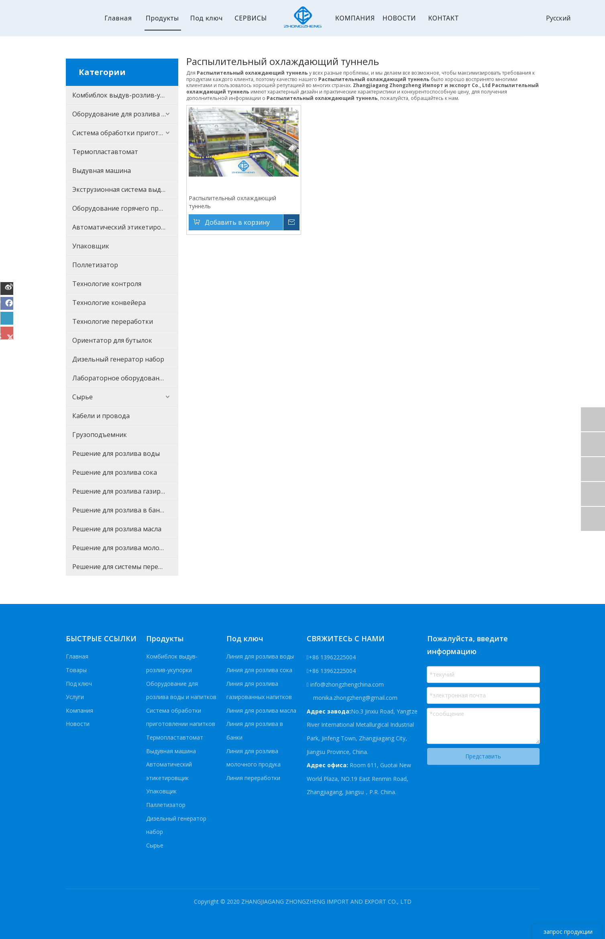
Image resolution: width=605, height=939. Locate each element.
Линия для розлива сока (259, 670)
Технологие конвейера (109, 302)
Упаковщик (90, 246)
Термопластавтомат (105, 151)
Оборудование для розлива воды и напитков (125, 114)
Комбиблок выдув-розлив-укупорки (125, 95)
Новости (78, 724)
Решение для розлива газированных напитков (125, 491)
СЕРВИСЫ (250, 18)
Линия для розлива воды (260, 656)
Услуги (75, 697)
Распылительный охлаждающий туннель (232, 202)
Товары (76, 670)
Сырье (82, 396)
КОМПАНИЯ (355, 18)
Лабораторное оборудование (119, 378)
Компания (79, 710)
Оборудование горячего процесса (125, 208)
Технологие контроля (106, 283)
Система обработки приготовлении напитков (125, 132)
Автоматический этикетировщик (125, 227)
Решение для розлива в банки (119, 510)
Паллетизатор (165, 805)
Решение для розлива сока (114, 472)
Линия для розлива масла (261, 710)
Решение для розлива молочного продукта (125, 547)
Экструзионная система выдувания (125, 189)
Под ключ (206, 18)
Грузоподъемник (99, 434)
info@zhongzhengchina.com (347, 684)
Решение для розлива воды (116, 453)
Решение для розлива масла (116, 528)
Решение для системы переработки (125, 566)
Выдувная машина (101, 170)
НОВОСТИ (399, 18)
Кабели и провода (101, 415)
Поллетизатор (95, 264)
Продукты (162, 18)
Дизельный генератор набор (118, 359)
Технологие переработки (112, 321)
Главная (118, 18)
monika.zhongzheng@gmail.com (354, 697)
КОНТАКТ (443, 18)
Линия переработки (253, 778)
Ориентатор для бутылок (112, 340)
